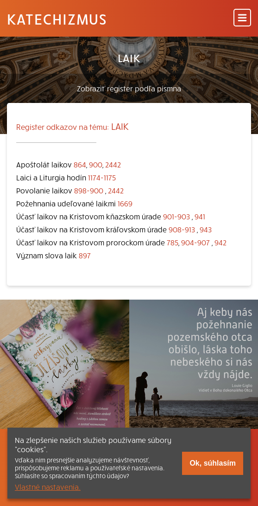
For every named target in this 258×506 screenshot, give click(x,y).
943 (206, 229)
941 (200, 216)
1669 (125, 203)
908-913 (182, 229)
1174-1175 (102, 177)
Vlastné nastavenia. (48, 486)
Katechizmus (57, 18)
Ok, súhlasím (212, 463)
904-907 (195, 242)
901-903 (176, 216)
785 (172, 242)
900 (95, 164)
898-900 (88, 190)
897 (85, 255)
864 (80, 164)
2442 (113, 164)
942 (220, 242)
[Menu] (242, 18)
